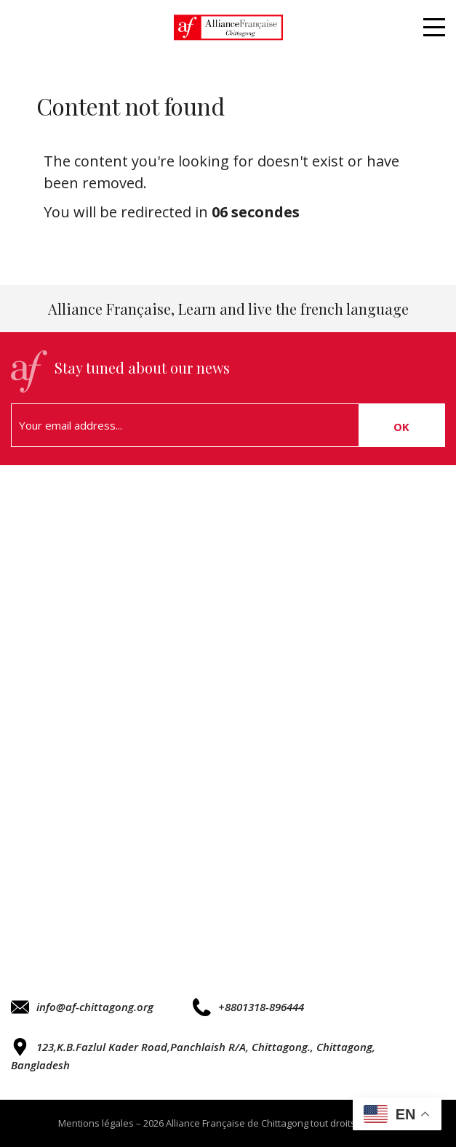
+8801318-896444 (248, 1007)
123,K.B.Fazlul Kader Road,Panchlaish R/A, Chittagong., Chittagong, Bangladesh (193, 1055)
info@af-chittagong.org (82, 1007)
